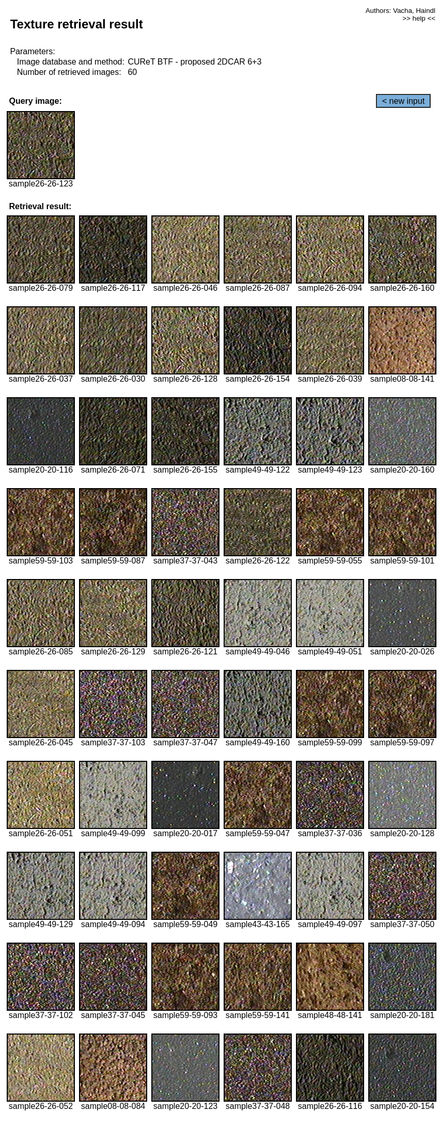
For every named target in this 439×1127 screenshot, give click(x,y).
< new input (403, 101)
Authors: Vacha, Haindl (400, 10)
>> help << (418, 18)
